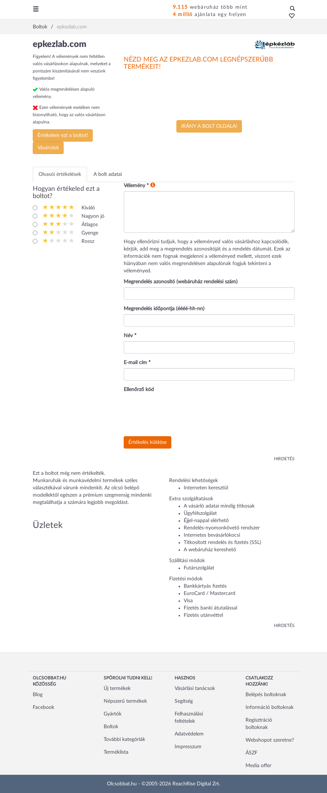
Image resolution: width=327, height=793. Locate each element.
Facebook (43, 707)
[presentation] (179, 415)
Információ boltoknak (270, 707)
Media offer (258, 765)
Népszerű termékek (125, 701)
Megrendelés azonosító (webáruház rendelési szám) (181, 281)
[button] (290, 16)
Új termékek (117, 688)
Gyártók (112, 714)
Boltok (111, 726)
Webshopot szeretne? (270, 740)
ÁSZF (252, 752)
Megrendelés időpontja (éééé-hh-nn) (164, 308)
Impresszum (188, 746)
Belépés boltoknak (266, 694)
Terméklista (116, 752)
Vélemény (136, 185)
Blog (38, 694)
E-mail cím (137, 362)
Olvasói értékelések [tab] (60, 174)
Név (130, 335)
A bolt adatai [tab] (107, 174)
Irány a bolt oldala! (209, 126)
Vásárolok (48, 147)
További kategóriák (124, 739)
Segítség (184, 701)
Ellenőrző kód (139, 389)
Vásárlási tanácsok (195, 688)
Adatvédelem (189, 734)
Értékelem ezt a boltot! (62, 135)
